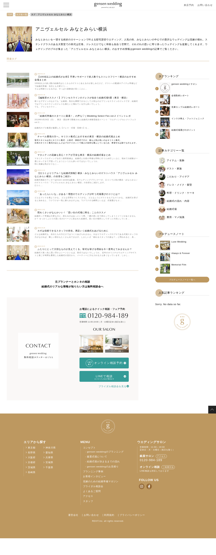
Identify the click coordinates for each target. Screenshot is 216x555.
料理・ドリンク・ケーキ (181, 192)
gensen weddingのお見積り (102, 483)
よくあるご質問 (92, 508)
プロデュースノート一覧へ (182, 280)
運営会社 (79, 531)
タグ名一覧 (21, 14)
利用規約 (109, 531)
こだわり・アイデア (178, 176)
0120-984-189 (151, 477)
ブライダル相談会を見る (112, 400)
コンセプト (89, 464)
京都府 (31, 479)
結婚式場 (172, 209)
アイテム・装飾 (175, 160)
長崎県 (31, 489)
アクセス (88, 513)
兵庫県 (49, 474)
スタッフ (88, 518)
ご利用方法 (168, 484)
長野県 (31, 469)
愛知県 (49, 469)
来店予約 (189, 5)
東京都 (31, 464)
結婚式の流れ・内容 (178, 201)
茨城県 (31, 484)
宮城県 (49, 479)
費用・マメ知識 (175, 217)
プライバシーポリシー (129, 531)
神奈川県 (51, 464)
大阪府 (31, 474)
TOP (10, 14)
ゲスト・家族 (174, 168)
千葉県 (49, 484)
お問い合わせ (205, 5)
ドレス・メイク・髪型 (179, 184)
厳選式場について (97, 473)
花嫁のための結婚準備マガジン (100, 498)
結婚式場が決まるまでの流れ (103, 478)
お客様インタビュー (94, 493)
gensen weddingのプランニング (105, 468)
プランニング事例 (93, 488)
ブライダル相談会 (93, 503)
